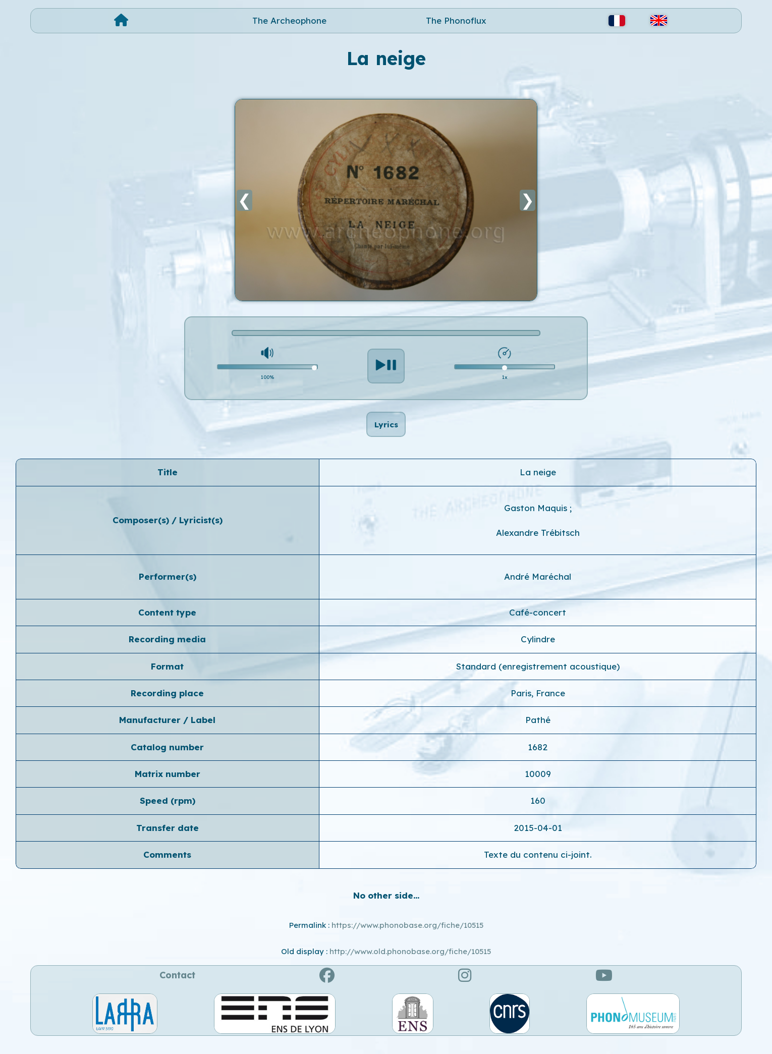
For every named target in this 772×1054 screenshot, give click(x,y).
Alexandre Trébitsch (538, 543)
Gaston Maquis (537, 518)
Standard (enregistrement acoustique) (538, 676)
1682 (537, 757)
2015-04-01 (538, 838)
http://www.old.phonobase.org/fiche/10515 (410, 962)
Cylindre (538, 649)
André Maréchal (537, 587)
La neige (538, 482)
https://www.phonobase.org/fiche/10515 (407, 935)
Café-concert (537, 623)
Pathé (537, 730)
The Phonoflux (456, 20)
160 (537, 811)
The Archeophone (289, 20)
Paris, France (538, 703)
